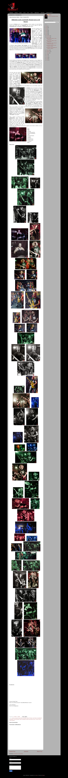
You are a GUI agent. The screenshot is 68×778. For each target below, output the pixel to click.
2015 (47, 33)
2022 (47, 26)
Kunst (24, 12)
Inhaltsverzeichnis (49, 12)
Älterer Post (39, 751)
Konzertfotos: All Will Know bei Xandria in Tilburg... (51, 45)
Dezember (48, 35)
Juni (47, 55)
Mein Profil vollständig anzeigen (53, 16)
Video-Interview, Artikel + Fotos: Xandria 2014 (51, 41)
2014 (47, 34)
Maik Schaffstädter (23, 719)
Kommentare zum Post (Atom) (18, 753)
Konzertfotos (11, 719)
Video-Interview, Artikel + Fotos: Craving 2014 (51, 39)
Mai (47, 57)
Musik (20, 12)
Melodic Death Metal (29, 719)
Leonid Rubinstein (16, 719)
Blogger (43, 775)
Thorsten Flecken (38, 719)
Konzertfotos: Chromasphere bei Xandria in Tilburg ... (51, 48)
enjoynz (36, 775)
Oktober (48, 50)
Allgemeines (37, 12)
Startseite (11, 12)
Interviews (42, 12)
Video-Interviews (12, 720)
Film (28, 12)
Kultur (32, 12)
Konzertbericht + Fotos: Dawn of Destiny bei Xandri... (51, 43)
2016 (47, 31)
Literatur (16, 12)
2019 (47, 27)
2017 (47, 30)
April (47, 58)
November (48, 37)
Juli (47, 54)
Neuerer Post (12, 751)
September (48, 51)
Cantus (50, 14)
